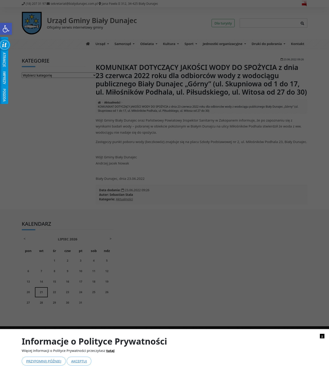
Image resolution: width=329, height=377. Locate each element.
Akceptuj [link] (79, 361)
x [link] (322, 336)
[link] (6, 29)
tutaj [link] (110, 350)
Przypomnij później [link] (43, 361)
